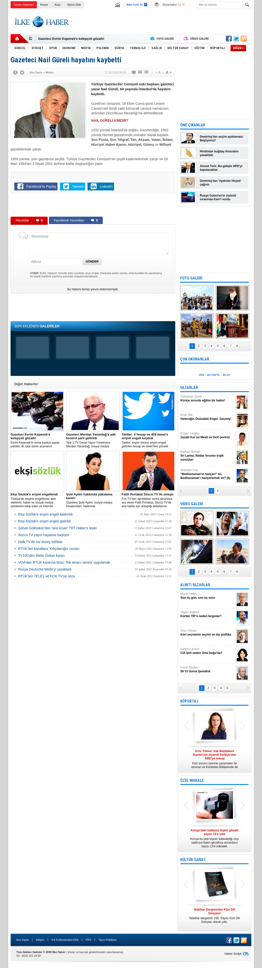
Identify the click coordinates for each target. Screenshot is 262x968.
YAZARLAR (189, 387)
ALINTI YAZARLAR (195, 585)
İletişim (40, 939)
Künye (44, 4)
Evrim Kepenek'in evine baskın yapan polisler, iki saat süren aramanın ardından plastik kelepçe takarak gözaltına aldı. (37, 440)
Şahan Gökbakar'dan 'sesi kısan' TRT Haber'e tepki (57, 528)
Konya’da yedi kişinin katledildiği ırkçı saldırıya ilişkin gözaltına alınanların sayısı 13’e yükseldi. (214, 838)
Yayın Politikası (107, 939)
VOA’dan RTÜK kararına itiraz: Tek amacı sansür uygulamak (64, 562)
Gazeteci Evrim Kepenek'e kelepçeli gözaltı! (71, 38)
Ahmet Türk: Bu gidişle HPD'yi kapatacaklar (221, 168)
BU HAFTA (213, 375)
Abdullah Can (207, 474)
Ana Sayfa (22, 939)
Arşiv (57, 4)
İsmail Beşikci (207, 669)
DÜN (201, 375)
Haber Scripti (233, 953)
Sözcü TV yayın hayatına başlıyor (43, 535)
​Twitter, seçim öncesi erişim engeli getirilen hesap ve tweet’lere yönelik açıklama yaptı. (148, 440)
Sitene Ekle (74, 4)
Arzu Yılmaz (207, 632)
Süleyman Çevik (207, 398)
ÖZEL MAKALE (192, 780)
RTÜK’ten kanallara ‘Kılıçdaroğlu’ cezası (48, 549)
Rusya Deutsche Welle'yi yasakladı (45, 569)
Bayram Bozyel (207, 456)
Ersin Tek (207, 417)
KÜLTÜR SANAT (193, 859)
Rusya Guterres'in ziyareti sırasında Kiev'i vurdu (218, 197)
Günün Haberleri (24, 4)
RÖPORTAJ (189, 701)
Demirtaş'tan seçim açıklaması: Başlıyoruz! (222, 138)
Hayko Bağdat (207, 614)
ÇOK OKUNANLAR (194, 359)
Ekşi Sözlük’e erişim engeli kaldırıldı (45, 514)
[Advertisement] (162, 22)
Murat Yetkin (207, 596)
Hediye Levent (207, 651)
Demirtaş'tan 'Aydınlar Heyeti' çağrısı (220, 182)
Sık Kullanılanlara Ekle (64, 939)
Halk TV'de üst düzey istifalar (40, 542)
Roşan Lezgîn (207, 435)
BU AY (226, 375)
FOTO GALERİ (191, 278)
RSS (88, 939)
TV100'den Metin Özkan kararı (41, 555)
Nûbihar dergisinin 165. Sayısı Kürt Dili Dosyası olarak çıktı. (214, 916)
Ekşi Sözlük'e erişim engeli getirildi (44, 521)
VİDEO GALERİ (191, 504)
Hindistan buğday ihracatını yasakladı (219, 153)
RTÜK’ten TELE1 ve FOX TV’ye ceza (46, 576)
